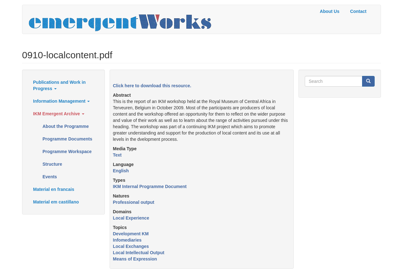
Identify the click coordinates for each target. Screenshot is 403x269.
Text (117, 154)
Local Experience (131, 217)
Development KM (131, 233)
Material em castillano (56, 201)
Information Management (61, 101)
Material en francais (53, 189)
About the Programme (66, 126)
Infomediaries (127, 240)
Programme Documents (67, 138)
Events (50, 176)
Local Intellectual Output (138, 252)
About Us (329, 11)
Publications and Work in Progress (59, 85)
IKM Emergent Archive (58, 113)
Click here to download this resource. (152, 85)
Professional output (133, 202)
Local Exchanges (131, 246)
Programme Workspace (67, 151)
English (121, 170)
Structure (52, 164)
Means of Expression (135, 258)
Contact (358, 11)
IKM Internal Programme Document (150, 186)
